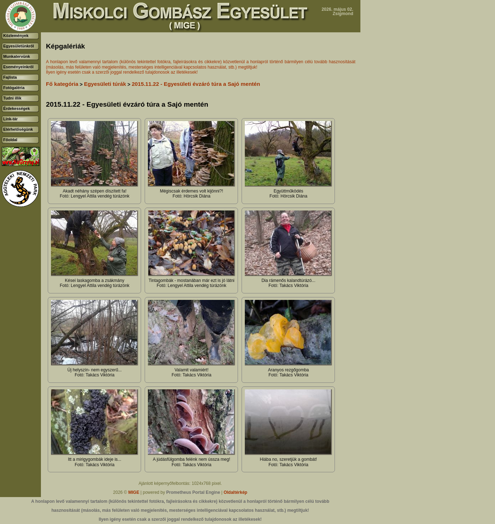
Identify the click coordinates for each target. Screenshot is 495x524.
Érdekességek (16, 108)
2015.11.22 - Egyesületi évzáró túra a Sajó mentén (196, 84)
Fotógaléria (13, 87)
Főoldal (10, 140)
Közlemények (15, 35)
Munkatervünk (16, 56)
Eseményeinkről (18, 67)
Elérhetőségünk (18, 129)
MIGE (133, 492)
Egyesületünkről (18, 46)
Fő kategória (62, 84)
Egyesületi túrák (105, 84)
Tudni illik (12, 98)
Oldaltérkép (235, 492)
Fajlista (10, 77)
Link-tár (10, 119)
